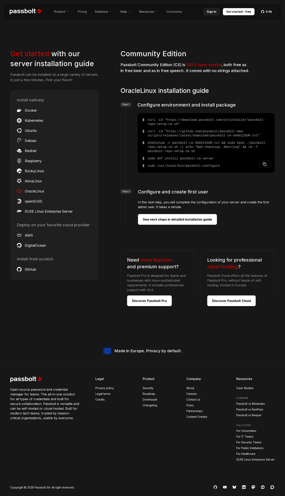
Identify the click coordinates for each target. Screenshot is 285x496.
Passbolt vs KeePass (249, 409)
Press (190, 405)
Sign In (211, 11)
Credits (100, 399)
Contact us (193, 399)
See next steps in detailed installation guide (177, 219)
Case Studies (245, 388)
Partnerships (194, 411)
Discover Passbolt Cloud (231, 301)
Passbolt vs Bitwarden (250, 403)
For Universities (246, 430)
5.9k (266, 11)
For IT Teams (244, 436)
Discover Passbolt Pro (149, 301)
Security (148, 388)
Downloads (150, 399)
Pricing (82, 11)
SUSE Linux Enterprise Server (255, 459)
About (190, 388)
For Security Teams (248, 442)
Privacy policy (104, 388)
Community (174, 11)
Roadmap (149, 393)
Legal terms (102, 393)
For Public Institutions (249, 448)
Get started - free (238, 11)
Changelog (150, 405)
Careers (191, 393)
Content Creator (196, 416)
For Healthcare (246, 453)
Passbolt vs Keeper (249, 415)
